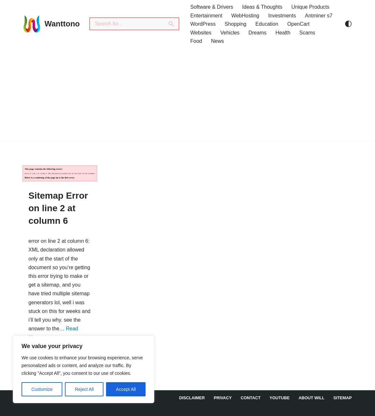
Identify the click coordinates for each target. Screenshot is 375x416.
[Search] (126, 23)
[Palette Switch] (348, 24)
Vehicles (230, 32)
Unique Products (310, 7)
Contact (251, 397)
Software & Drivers (211, 7)
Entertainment (206, 15)
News (217, 41)
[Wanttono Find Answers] (51, 23)
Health (282, 32)
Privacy (223, 397)
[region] (83, 369)
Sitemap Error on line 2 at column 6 (58, 208)
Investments (282, 15)
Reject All (84, 389)
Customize (42, 389)
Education (266, 24)
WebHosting (245, 15)
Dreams (257, 32)
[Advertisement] (187, 96)
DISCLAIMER (192, 397)
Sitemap (343, 397)
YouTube (280, 397)
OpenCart (298, 24)
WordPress (203, 24)
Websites (200, 32)
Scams (307, 32)
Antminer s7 (318, 15)
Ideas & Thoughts (262, 7)
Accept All (126, 389)
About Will (311, 397)
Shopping (235, 24)
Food (196, 41)
